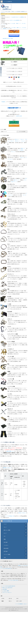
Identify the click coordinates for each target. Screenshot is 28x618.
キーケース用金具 (11, 341)
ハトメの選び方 (14, 64)
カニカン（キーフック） (12, 281)
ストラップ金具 (7, 554)
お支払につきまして (22, 512)
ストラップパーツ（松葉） (12, 334)
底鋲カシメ (9, 199)
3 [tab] (13, 57)
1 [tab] (9, 57)
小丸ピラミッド (14, 181)
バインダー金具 (12, 23)
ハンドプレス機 (10, 378)
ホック (8, 154)
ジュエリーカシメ (11, 191)
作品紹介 (3, 101)
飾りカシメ (9, 176)
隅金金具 (4, 28)
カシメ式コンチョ (11, 184)
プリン (25, 180)
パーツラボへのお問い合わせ (13, 580)
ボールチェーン (10, 274)
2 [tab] (11, 57)
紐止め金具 (6, 548)
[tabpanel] (14, 48)
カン (5, 536)
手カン (8, 221)
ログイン (3, 12)
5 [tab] (16, 57)
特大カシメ (17, 139)
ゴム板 (8, 423)
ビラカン (9, 266)
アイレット (13, 151)
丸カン (8, 244)
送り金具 (9, 296)
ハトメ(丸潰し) (21, 150)
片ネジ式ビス (10, 161)
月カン (8, 236)
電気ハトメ (23, 148)
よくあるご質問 (5, 590)
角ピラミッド (16, 180)
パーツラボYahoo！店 (9, 516)
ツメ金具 (9, 304)
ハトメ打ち (9, 393)
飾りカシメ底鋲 (7, 530)
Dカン (8, 229)
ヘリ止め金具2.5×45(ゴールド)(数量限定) (17, 17)
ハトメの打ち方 (14, 71)
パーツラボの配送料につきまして (21, 603)
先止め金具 (9, 311)
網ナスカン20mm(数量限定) (15, 20)
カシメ (8, 28)
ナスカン (9, 206)
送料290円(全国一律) (14, 59)
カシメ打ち (9, 401)
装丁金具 (5, 551)
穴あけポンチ (10, 408)
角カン (8, 259)
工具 (5, 557)
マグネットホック (11, 214)
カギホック (9, 319)
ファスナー (9, 431)
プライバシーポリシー (7, 592)
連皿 (8, 416)
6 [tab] (18, 57)
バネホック (22, 157)
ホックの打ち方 (14, 74)
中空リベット (10, 169)
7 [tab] (19, 57)
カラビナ (9, 326)
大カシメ (22, 139)
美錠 (8, 289)
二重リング (9, 251)
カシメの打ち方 (14, 68)
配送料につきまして (7, 467)
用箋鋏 (8, 371)
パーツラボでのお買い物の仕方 (5, 568)
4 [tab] (14, 57)
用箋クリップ (18, 23)
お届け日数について (10, 451)
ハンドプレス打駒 (11, 386)
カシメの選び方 (14, 61)
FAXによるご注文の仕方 (7, 587)
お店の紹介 (4, 589)
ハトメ (4, 24)
